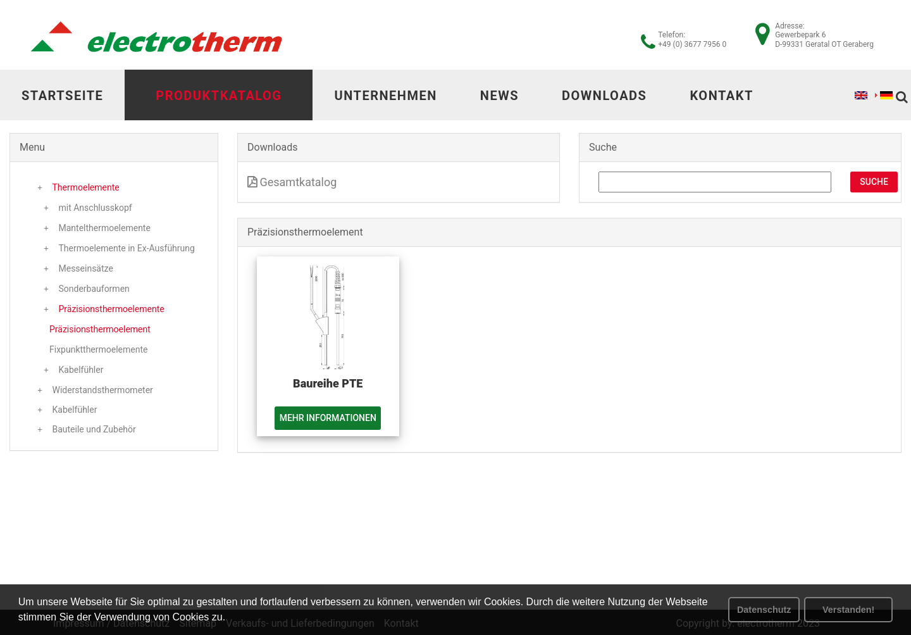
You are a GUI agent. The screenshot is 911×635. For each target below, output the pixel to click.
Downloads (604, 95)
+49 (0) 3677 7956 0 (692, 44)
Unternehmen (385, 95)
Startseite (62, 95)
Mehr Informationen (328, 418)
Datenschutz (764, 610)
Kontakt (721, 95)
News (499, 95)
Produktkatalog (219, 95)
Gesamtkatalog (292, 182)
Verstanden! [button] (848, 610)
